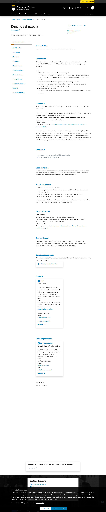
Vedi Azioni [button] (81, 25)
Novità (27, 14)
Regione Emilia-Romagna (17, 1)
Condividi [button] (72, 25)
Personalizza (45, 508)
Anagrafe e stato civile (28, 20)
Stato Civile (42, 283)
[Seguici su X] (74, 8)
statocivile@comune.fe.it (45, 309)
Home (13, 20)
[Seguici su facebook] (69, 8)
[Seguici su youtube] (77, 8)
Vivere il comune (45, 14)
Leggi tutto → (42, 324)
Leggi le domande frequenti (38, 484)
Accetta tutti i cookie (59, 508)
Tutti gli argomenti (89, 14)
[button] (21, 42)
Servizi (35, 14)
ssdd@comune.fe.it (43, 365)
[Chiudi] (104, 489)
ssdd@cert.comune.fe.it (44, 321)
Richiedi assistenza (36, 487)
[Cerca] (92, 8)
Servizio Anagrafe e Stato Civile (49, 346)
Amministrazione (17, 14)
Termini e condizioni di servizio (49, 264)
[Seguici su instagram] (71, 8)
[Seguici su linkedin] (80, 8)
